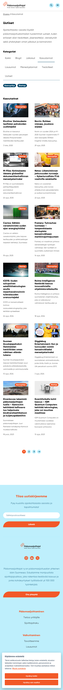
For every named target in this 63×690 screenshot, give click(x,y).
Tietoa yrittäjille (31, 617)
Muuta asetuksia (19, 669)
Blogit (18, 58)
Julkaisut (30, 58)
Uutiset (8, 76)
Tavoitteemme (31, 641)
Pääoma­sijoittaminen (31, 611)
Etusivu (6, 14)
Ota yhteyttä (32, 594)
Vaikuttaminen (31, 635)
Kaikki (8, 58)
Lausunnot (10, 67)
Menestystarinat (28, 67)
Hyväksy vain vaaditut (31, 682)
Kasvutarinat (46, 58)
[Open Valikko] (57, 5)
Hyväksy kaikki (31, 676)
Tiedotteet (47, 67)
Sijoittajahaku (31, 623)
